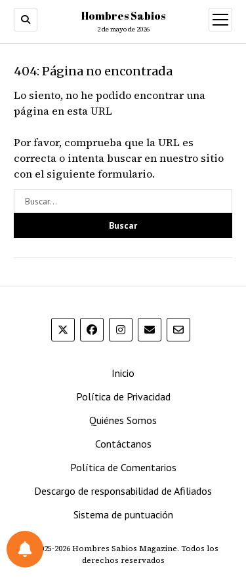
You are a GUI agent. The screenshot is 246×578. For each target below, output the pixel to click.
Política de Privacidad (123, 396)
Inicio (123, 372)
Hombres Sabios (123, 16)
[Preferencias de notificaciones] (25, 549)
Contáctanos (123, 443)
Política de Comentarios (123, 467)
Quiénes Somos (123, 420)
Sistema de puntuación (123, 514)
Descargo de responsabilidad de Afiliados (123, 490)
